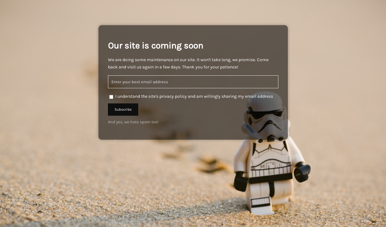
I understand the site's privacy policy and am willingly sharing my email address (194, 96)
